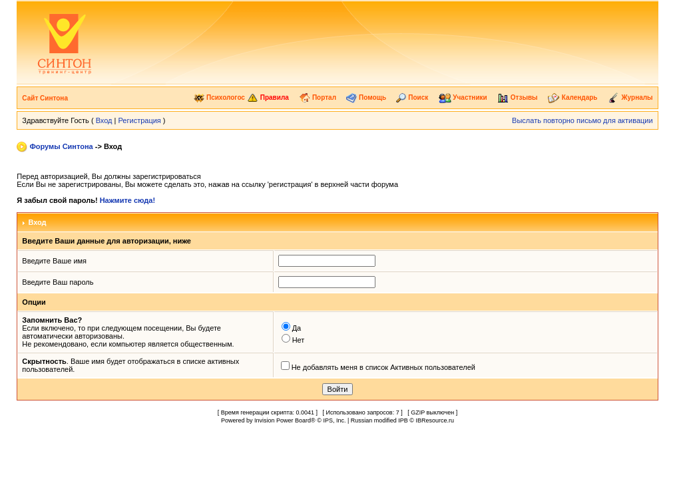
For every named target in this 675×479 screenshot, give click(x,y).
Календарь (573, 97)
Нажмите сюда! (127, 200)
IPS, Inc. (334, 420)
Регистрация (139, 120)
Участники (463, 97)
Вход (104, 120)
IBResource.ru (434, 420)
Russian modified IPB (379, 420)
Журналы (630, 97)
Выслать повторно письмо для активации (582, 120)
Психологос (219, 97)
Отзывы (517, 97)
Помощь (366, 97)
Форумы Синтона (61, 146)
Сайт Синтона (45, 98)
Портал (317, 97)
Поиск (412, 97)
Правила (268, 97)
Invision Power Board (282, 420)
